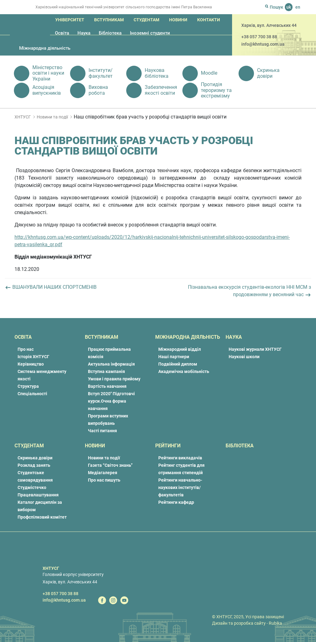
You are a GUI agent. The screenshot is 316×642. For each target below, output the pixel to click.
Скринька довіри (35, 457)
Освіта (62, 33)
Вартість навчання (107, 386)
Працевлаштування (38, 494)
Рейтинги (168, 446)
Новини (178, 19)
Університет (69, 19)
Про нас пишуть (104, 480)
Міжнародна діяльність (44, 48)
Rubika (275, 623)
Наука (83, 33)
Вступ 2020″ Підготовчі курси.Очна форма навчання (111, 401)
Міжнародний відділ (179, 349)
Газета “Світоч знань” (110, 465)
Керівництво (31, 364)
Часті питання (102, 430)
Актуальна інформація (111, 364)
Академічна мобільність (183, 371)
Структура (28, 386)
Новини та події (52, 116)
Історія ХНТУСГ (33, 356)
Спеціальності (32, 393)
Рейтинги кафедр (176, 502)
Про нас (26, 349)
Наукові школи (244, 356)
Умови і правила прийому (114, 378)
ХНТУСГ (23, 116)
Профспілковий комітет (42, 517)
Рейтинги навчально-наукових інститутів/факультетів (180, 487)
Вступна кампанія (106, 371)
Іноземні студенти (150, 33)
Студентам (146, 19)
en (297, 7)
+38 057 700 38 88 (259, 36)
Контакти (208, 19)
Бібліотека (110, 33)
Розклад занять (34, 465)
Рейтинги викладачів (180, 457)
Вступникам (109, 19)
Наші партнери (173, 356)
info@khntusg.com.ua (263, 44)
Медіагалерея (102, 472)
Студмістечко (32, 487)
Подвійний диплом (177, 364)
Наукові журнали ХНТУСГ (255, 349)
